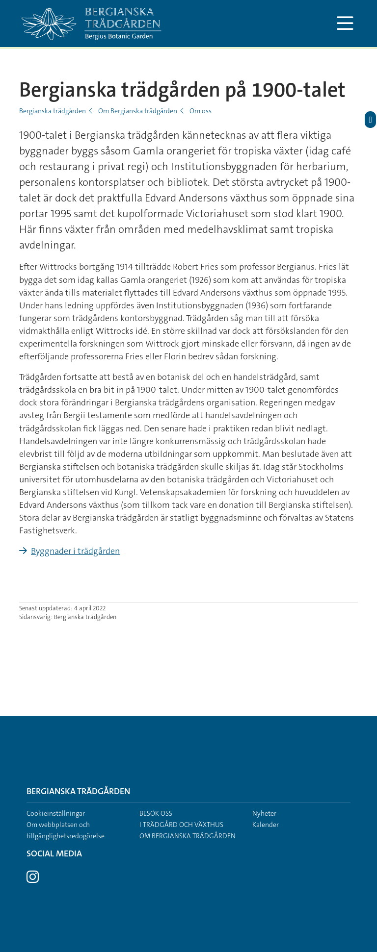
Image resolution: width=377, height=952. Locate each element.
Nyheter (264, 813)
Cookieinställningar (56, 813)
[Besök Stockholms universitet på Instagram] (33, 879)
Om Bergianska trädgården (137, 110)
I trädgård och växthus (181, 824)
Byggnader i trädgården (75, 551)
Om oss (200, 110)
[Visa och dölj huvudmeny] (345, 23)
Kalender (265, 824)
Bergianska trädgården (52, 110)
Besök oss (155, 813)
